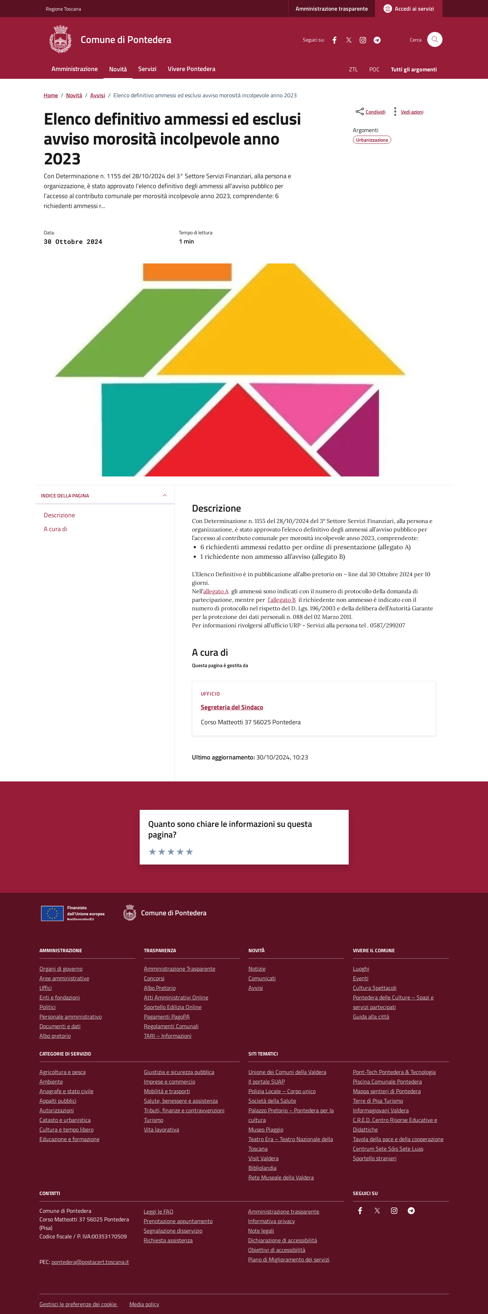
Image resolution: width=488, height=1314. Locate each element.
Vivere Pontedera (191, 68)
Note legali (261, 1230)
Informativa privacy (271, 1221)
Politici (47, 1007)
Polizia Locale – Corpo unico (282, 1091)
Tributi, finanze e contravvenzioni (184, 1110)
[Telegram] (374, 39)
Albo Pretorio (160, 987)
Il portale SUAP (266, 1081)
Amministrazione (75, 68)
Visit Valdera (263, 1158)
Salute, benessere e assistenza (181, 1100)
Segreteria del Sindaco (232, 707)
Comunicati (262, 978)
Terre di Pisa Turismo (378, 1100)
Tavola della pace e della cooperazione (398, 1139)
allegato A (216, 591)
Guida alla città (371, 1016)
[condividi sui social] (370, 111)
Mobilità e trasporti (167, 1091)
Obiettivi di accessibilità (276, 1249)
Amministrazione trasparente (332, 8)
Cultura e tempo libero (66, 1129)
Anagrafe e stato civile (66, 1091)
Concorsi (154, 978)
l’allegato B (282, 599)
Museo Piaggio (265, 1129)
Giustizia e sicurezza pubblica (179, 1072)
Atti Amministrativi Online (176, 997)
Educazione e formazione (69, 1139)
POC (374, 69)
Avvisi (255, 987)
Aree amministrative (64, 978)
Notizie (257, 968)
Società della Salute (272, 1100)
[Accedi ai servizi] (409, 8)
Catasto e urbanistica (65, 1120)
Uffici (45, 987)
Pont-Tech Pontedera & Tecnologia (394, 1072)
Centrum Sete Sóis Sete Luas (388, 1148)
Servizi (147, 68)
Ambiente (51, 1081)
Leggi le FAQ (158, 1211)
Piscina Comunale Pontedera (387, 1081)
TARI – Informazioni (168, 1035)
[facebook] (332, 39)
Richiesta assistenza (168, 1240)
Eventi (361, 978)
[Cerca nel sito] (435, 39)
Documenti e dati (60, 1026)
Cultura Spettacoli (375, 987)
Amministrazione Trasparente (179, 968)
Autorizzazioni (56, 1110)
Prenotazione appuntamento (178, 1221)
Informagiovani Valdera (381, 1110)
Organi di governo (60, 968)
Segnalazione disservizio (173, 1230)
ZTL (353, 69)
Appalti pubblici (57, 1100)
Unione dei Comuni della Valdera (287, 1072)
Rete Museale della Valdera (281, 1177)
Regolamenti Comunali (171, 1026)
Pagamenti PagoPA (167, 1016)
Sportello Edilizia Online (173, 1007)
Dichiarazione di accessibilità (282, 1240)
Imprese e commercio (169, 1081)
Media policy (144, 1304)
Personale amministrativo (70, 1016)
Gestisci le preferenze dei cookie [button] (78, 1304)
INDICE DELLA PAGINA (105, 495)
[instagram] (360, 39)
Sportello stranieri (375, 1158)
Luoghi (361, 968)
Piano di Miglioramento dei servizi (288, 1259)
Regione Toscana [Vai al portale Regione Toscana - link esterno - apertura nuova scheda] (63, 8)
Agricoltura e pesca (62, 1072)
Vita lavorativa (161, 1129)
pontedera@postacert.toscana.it (90, 1262)
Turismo (153, 1120)
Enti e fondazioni (59, 997)
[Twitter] (346, 39)
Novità (118, 69)
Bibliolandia (262, 1167)
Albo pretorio (55, 1035)
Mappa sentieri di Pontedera (387, 1091)
